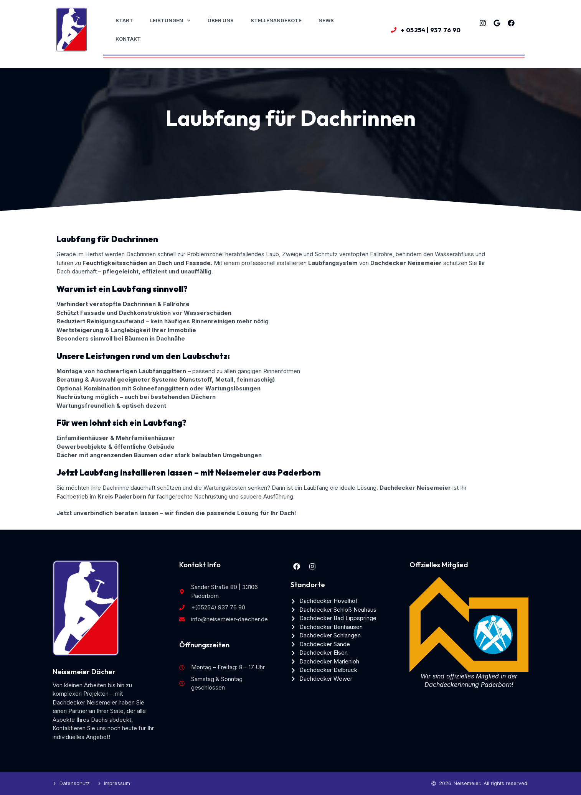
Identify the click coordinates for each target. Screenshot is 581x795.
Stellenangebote (276, 20)
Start (124, 20)
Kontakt (128, 39)
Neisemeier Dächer (84, 671)
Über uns (221, 20)
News (326, 20)
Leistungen (170, 20)
